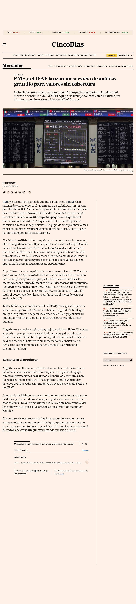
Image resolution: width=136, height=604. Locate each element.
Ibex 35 (9, 32)
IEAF (71, 201)
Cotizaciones (49, 55)
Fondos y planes (61, 55)
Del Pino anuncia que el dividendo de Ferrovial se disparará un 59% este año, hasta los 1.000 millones (117, 324)
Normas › (85, 450)
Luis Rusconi (9, 183)
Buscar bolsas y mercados (115, 353)
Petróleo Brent (57, 32)
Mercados (31, 55)
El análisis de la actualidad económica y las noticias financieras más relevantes (45, 444)
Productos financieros (54, 462)
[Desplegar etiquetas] (87, 462)
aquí (62, 474)
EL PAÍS (92, 54)
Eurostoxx (114, 365)
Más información (20, 474)
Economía (40, 55)
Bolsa (50, 66)
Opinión (84, 55)
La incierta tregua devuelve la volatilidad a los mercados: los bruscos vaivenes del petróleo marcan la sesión (117, 312)
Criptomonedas (114, 66)
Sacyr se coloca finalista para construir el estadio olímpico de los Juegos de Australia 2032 (118, 334)
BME (6, 201)
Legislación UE (69, 462)
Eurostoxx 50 (83, 32)
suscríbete (112, 55)
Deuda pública (102, 66)
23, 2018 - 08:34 (10, 186)
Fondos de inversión (75, 66)
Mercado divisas (60, 66)
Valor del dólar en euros (113, 32)
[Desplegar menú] (4, 44)
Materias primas (89, 66)
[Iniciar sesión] (125, 55)
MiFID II (16, 462)
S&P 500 (33, 32)
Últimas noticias (74, 55)
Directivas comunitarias (29, 462)
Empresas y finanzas (20, 55)
